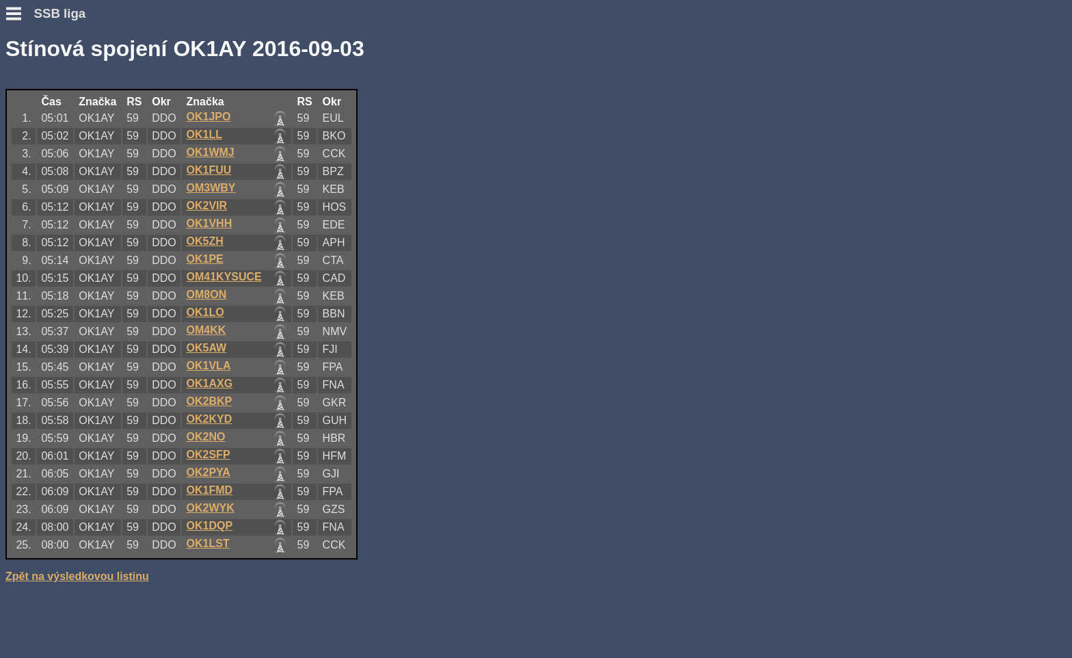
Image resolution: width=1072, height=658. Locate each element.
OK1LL (204, 134)
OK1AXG (210, 383)
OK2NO (206, 437)
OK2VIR (207, 205)
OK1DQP (210, 525)
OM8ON (207, 294)
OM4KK (206, 330)
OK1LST (208, 543)
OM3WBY (211, 188)
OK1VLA (209, 365)
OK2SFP (208, 454)
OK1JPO (209, 116)
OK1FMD (210, 490)
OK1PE (205, 259)
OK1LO (205, 312)
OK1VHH (209, 223)
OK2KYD (209, 419)
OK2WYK (210, 508)
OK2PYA (208, 472)
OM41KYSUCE (224, 276)
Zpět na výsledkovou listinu (77, 576)
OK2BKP (209, 401)
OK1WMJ (210, 152)
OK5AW (207, 348)
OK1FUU (209, 170)
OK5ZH (205, 241)
